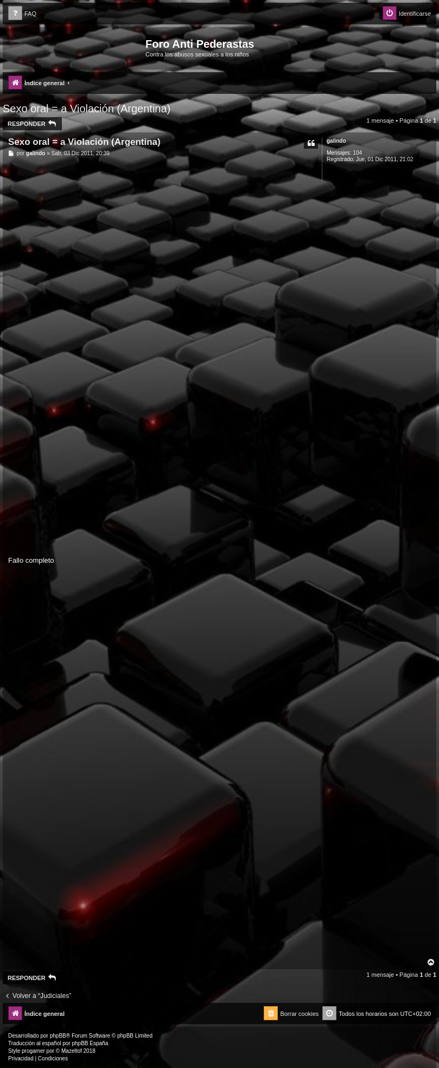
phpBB (58, 1036)
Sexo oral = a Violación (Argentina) (86, 109)
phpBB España (90, 1043)
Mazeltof (71, 1051)
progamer (33, 1051)
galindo (336, 141)
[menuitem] (22, 14)
